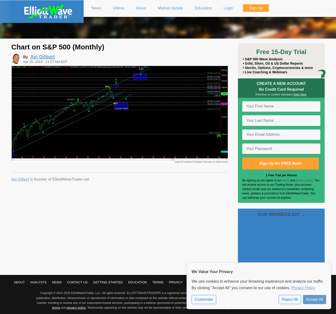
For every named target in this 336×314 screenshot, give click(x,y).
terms (285, 180)
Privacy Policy (303, 288)
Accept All (314, 299)
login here (300, 94)
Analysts (38, 282)
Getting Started (108, 282)
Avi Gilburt (20, 179)
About (19, 282)
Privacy (176, 282)
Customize (204, 299)
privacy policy (304, 180)
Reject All (290, 299)
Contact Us (77, 282)
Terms (158, 282)
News (57, 282)
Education (137, 282)
